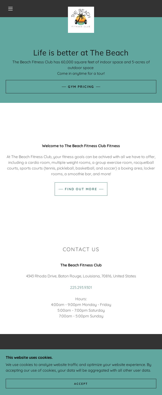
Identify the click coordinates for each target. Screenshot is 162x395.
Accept (81, 390)
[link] (81, 8)
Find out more (81, 189)
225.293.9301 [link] (81, 287)
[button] (13, 8)
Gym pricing (81, 87)
